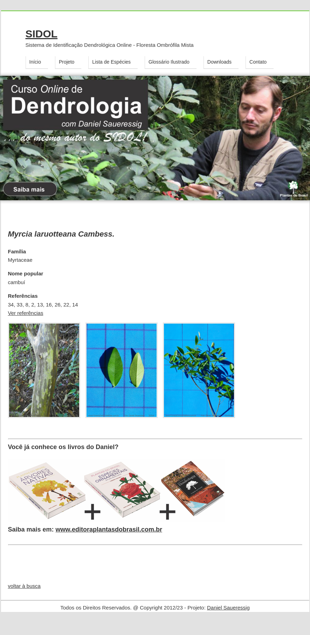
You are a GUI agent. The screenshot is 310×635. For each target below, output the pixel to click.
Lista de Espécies (111, 62)
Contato (258, 62)
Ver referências (25, 313)
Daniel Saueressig (228, 608)
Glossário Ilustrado (169, 62)
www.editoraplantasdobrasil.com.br (109, 529)
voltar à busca (24, 586)
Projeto (66, 62)
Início (35, 62)
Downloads (219, 62)
